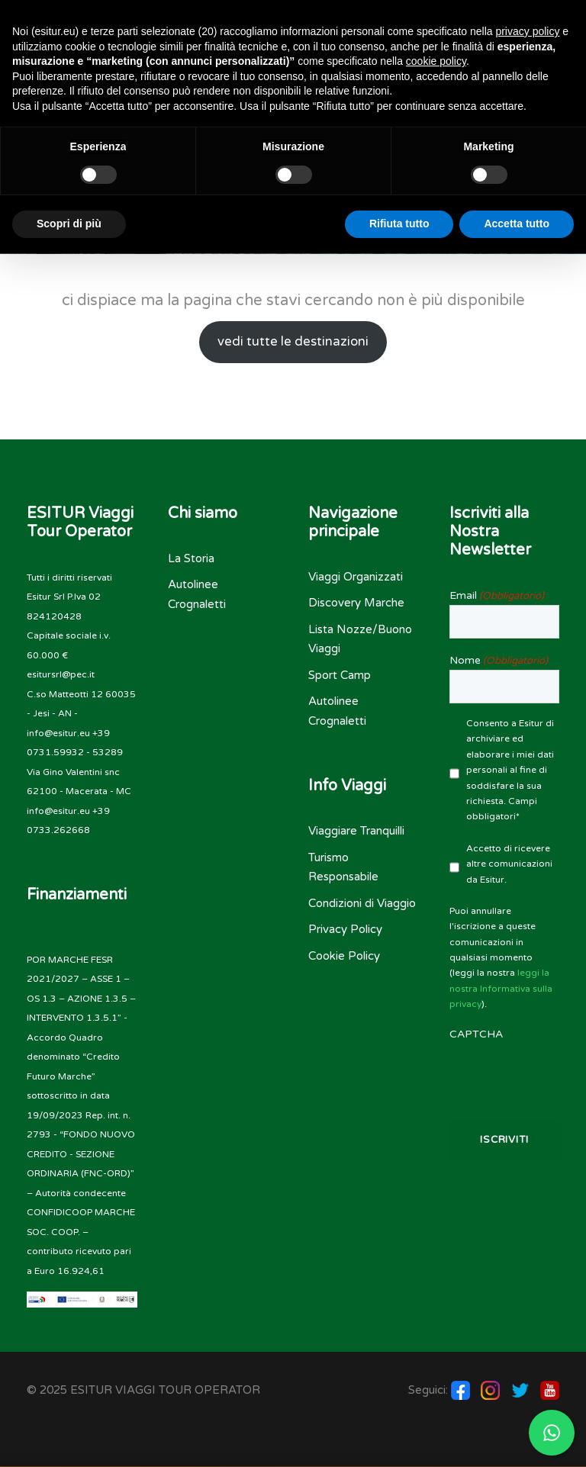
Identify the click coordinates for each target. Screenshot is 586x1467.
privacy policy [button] (527, 31)
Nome (498, 660)
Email (496, 595)
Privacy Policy (345, 929)
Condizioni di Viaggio (362, 903)
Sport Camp (339, 675)
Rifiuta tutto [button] (399, 223)
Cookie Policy (344, 956)
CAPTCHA (476, 1034)
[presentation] (504, 1073)
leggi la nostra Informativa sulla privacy (500, 988)
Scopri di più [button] (69, 223)
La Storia (191, 558)
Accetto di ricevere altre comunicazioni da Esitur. (509, 864)
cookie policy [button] (436, 61)
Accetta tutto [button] (516, 223)
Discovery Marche (356, 603)
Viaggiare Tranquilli (356, 831)
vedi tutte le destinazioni (293, 341)
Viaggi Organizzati (355, 577)
